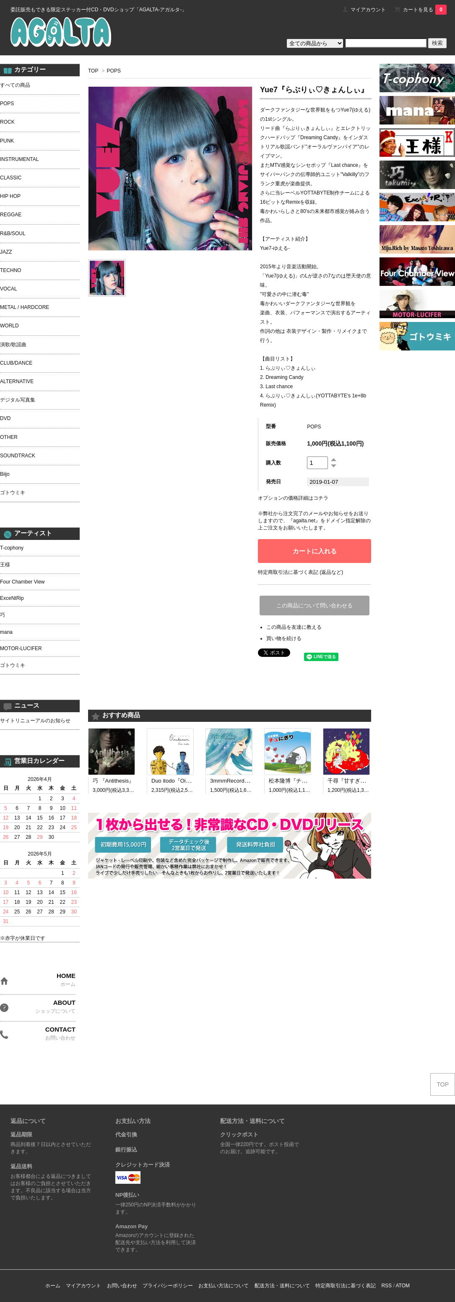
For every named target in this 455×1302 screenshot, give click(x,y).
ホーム (52, 1286)
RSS (386, 1286)
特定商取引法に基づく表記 (345, 1286)
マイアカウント (368, 10)
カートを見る (425, 10)
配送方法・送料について (282, 1286)
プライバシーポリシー (168, 1286)
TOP (93, 71)
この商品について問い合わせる (314, 605)
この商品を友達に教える (294, 627)
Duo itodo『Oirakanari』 (181, 781)
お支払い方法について (223, 1286)
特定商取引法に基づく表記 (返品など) (300, 572)
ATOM (402, 1286)
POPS (114, 71)
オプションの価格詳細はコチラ (293, 498)
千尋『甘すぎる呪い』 (355, 781)
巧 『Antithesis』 (113, 781)
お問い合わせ (122, 1286)
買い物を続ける (284, 638)
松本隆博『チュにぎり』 (299, 781)
